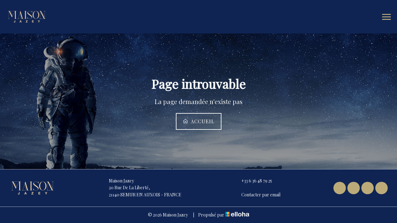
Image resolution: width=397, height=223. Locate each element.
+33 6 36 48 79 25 (253, 181)
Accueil (199, 121)
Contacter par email (257, 195)
